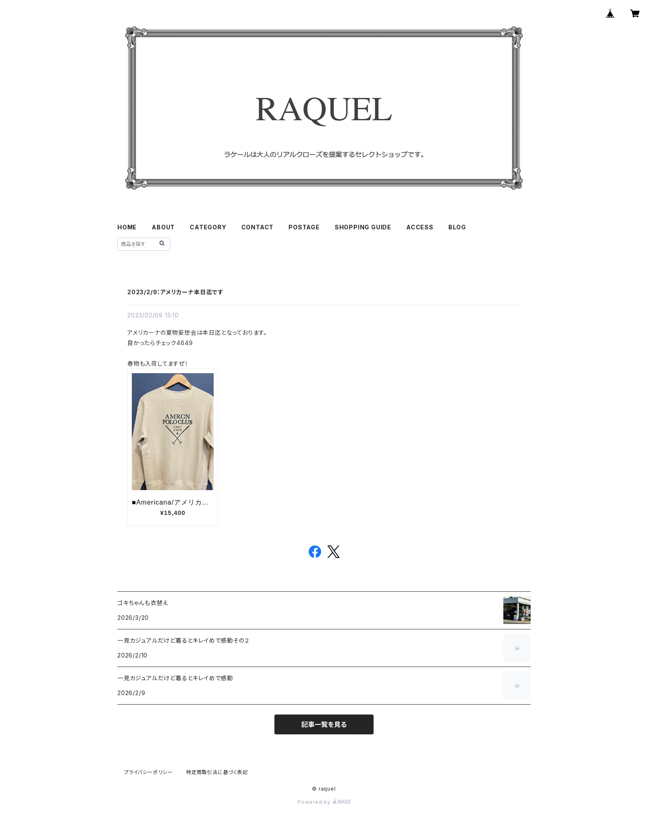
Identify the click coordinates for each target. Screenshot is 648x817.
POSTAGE (304, 227)
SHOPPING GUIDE (363, 227)
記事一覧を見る (324, 724)
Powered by (324, 802)
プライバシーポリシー (148, 772)
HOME (127, 227)
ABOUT (163, 227)
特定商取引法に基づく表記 (217, 772)
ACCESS (420, 227)
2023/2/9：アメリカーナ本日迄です (175, 291)
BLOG (457, 227)
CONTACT (257, 227)
